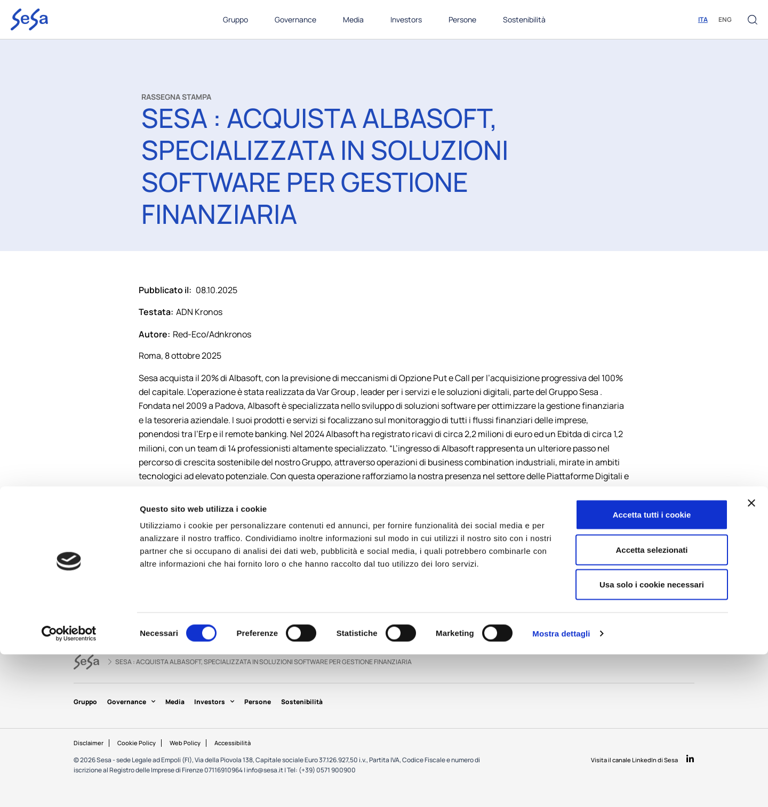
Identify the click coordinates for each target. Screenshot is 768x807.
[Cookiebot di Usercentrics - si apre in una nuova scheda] (69, 786)
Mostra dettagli (561, 785)
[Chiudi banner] (751, 655)
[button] (752, 20)
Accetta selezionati (651, 702)
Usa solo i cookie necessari (651, 736)
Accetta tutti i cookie (652, 667)
